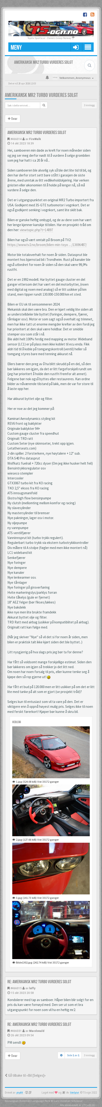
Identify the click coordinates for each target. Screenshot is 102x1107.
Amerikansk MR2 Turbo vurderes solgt (41, 95)
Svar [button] (12, 119)
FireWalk (35, 139)
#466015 (16, 988)
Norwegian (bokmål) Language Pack (27, 1101)
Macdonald (36, 1031)
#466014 (16, 139)
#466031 (16, 1031)
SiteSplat (74, 1092)
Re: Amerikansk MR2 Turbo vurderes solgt (39, 982)
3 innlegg (89, 105)
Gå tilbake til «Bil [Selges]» (25, 1075)
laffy (32, 988)
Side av (73, 1055)
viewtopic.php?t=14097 (36, 230)
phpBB (19, 1092)
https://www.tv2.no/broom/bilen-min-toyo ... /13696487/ (47, 244)
